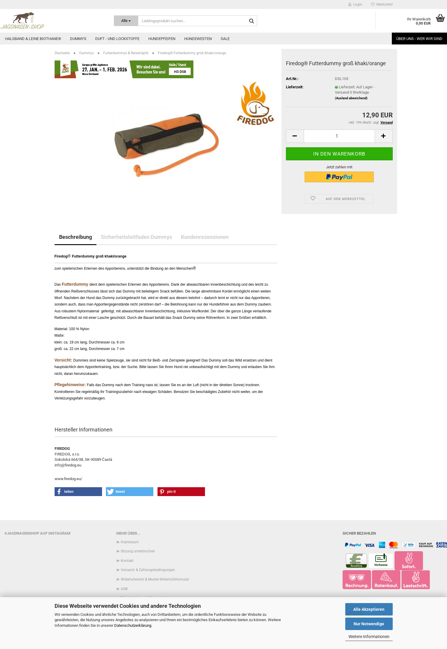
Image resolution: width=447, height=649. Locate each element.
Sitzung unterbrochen (138, 551)
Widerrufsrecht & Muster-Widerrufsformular (155, 579)
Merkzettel (382, 4)
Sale (225, 38)
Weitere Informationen (369, 636)
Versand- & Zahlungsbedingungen (148, 570)
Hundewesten (198, 38)
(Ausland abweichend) (351, 98)
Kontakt (127, 561)
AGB (124, 589)
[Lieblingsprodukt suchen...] (126, 20)
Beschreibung (75, 237)
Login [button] (355, 4)
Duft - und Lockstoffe (117, 38)
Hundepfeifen (161, 38)
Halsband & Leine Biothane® (33, 38)
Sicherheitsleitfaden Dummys (136, 237)
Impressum (130, 542)
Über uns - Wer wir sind (419, 38)
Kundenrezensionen (205, 237)
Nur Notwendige (369, 623)
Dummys (78, 38)
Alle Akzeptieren (368, 609)
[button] (295, 136)
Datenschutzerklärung (132, 625)
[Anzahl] (339, 136)
